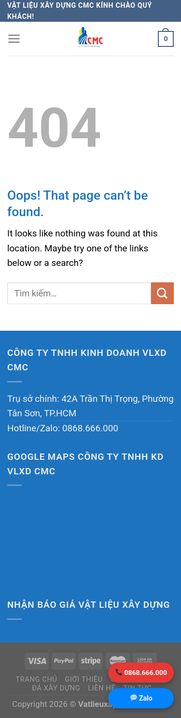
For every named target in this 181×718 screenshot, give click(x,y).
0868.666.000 (141, 672)
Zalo (141, 698)
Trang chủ (36, 679)
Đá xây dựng (56, 688)
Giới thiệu (84, 679)
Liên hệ (101, 688)
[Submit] (162, 293)
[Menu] (14, 39)
